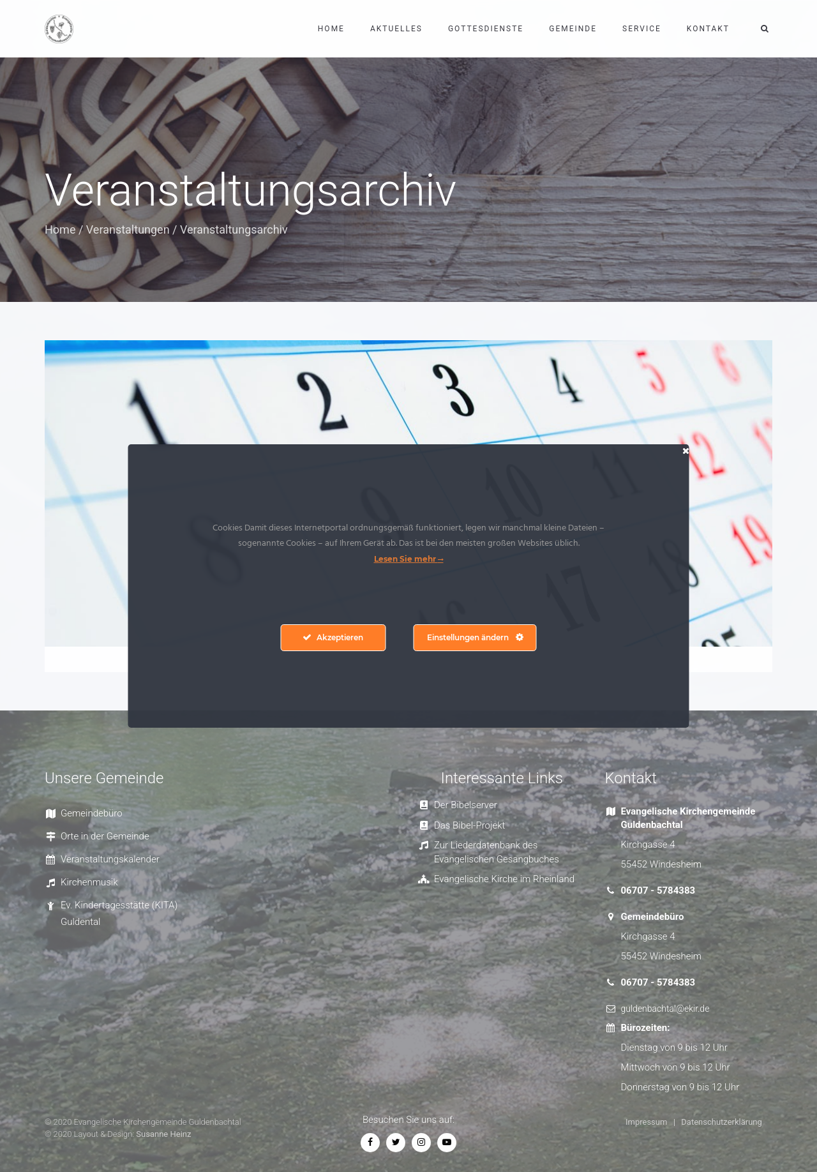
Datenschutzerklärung (721, 1122)
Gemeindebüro (92, 813)
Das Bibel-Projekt (469, 825)
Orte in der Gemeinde (105, 836)
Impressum (646, 1122)
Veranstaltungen (128, 229)
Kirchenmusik (89, 882)
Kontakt (708, 28)
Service (641, 28)
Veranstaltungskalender (110, 859)
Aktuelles (396, 28)
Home (331, 28)
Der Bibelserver (465, 805)
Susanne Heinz (163, 1134)
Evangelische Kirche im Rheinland (504, 879)
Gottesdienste (485, 28)
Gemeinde (573, 28)
